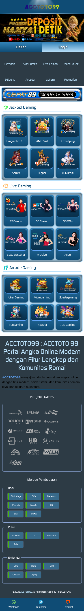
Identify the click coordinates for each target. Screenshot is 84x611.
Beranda (9, 60)
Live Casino (50, 60)
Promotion (70, 76)
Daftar (21, 47)
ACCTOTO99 (11, 377)
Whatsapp (14, 604)
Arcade (30, 76)
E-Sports (10, 76)
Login (63, 47)
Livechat (68, 604)
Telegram (41, 604)
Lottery (50, 76)
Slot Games (30, 60)
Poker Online (71, 60)
